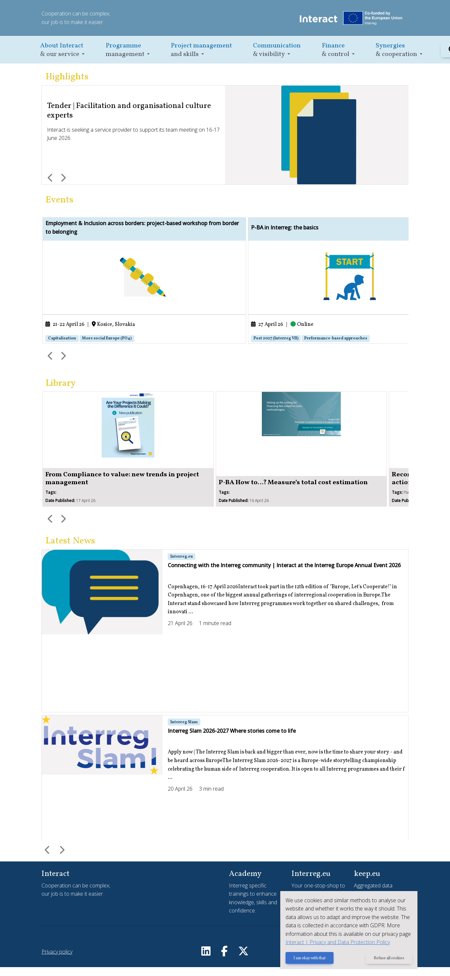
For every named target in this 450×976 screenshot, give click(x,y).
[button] (62, 50)
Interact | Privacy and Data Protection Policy (336, 942)
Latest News (70, 549)
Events (59, 200)
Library (60, 392)
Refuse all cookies (388, 958)
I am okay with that (308, 958)
